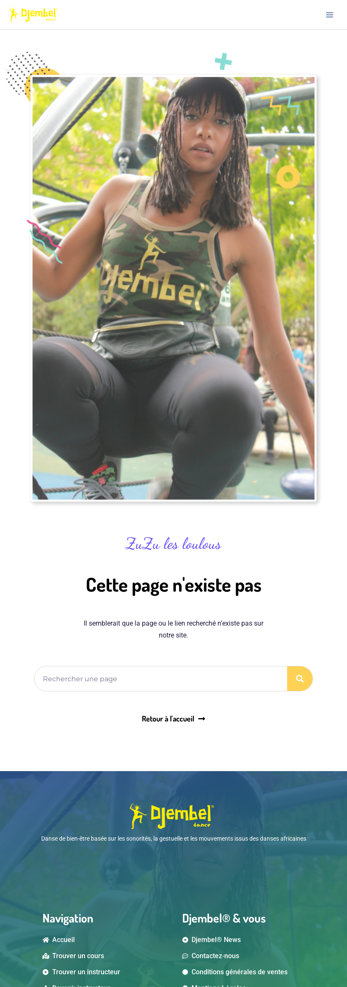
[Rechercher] (300, 678)
